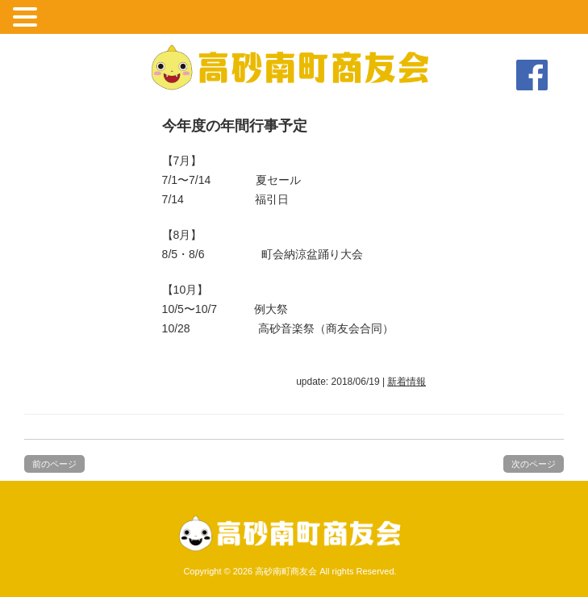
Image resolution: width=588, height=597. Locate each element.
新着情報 (406, 381)
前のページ (54, 464)
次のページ (533, 464)
